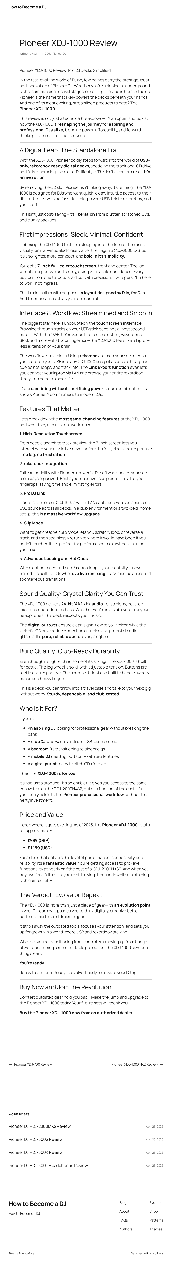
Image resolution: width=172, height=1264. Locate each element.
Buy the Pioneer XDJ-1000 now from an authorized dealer (76, 1013)
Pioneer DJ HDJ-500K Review (36, 1152)
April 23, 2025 (155, 1126)
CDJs (48, 53)
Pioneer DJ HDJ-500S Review (36, 1139)
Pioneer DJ (59, 53)
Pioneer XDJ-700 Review (33, 1064)
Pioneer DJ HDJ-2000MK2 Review (40, 1126)
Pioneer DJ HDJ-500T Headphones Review (48, 1165)
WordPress (156, 1253)
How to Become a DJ (28, 7)
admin (37, 53)
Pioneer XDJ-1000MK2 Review (134, 1064)
